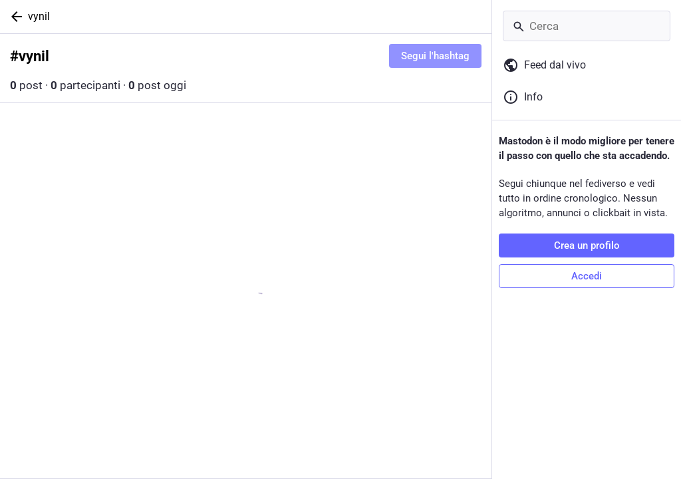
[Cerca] (586, 26)
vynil (39, 16)
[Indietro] (14, 16)
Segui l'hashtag (435, 56)
